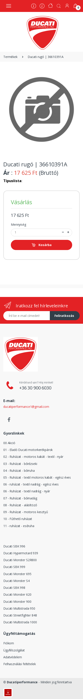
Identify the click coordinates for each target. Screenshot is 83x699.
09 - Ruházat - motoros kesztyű (25, 512)
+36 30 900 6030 (35, 388)
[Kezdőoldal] (50, 6)
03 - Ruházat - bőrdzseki (20, 464)
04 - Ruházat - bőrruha (19, 470)
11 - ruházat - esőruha (18, 526)
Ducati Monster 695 (17, 574)
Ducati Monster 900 (17, 601)
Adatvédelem (12, 657)
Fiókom (8, 643)
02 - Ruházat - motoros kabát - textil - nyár (33, 456)
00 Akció (9, 443)
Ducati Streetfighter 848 (20, 615)
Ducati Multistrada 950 (19, 608)
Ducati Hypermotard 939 (20, 553)
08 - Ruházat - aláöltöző (20, 505)
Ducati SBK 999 (14, 567)
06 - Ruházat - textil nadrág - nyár (26, 491)
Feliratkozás (64, 316)
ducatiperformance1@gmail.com (26, 406)
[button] (58, 5)
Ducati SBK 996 (14, 546)
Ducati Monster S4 (16, 581)
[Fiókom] (67, 6)
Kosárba (41, 245)
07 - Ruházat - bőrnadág (20, 498)
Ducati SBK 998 (14, 587)
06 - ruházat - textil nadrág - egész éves (31, 484)
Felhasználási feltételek (19, 664)
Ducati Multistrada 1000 (20, 622)
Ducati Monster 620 (17, 594)
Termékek (10, 57)
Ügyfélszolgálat (14, 650)
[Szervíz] (42, 6)
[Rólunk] (33, 6)
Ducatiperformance (22, 682)
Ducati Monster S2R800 (20, 560)
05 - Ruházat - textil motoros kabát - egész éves (37, 477)
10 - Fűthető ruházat (17, 519)
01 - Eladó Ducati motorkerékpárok (28, 450)
